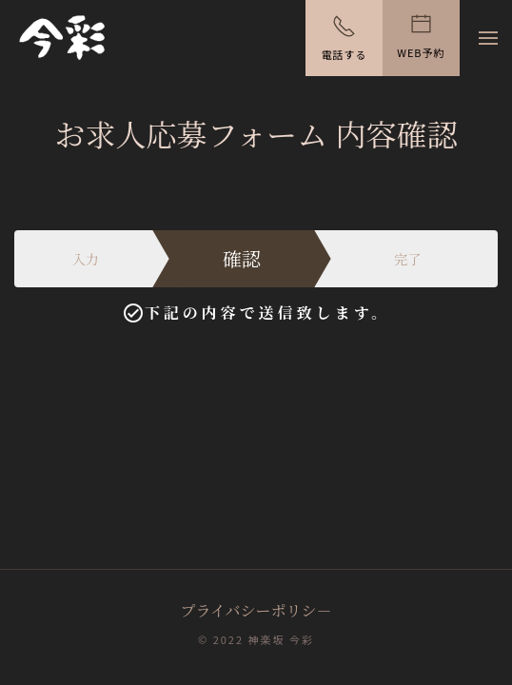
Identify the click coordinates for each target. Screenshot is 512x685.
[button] (488, 38)
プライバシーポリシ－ (255, 610)
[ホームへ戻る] (61, 38)
